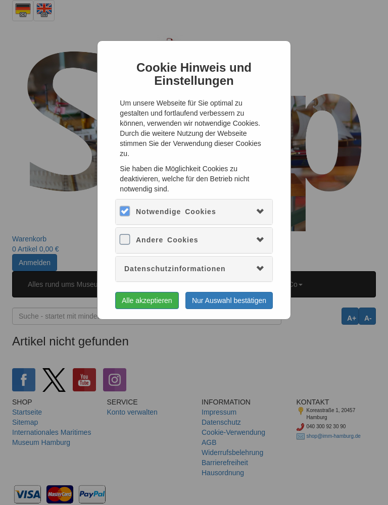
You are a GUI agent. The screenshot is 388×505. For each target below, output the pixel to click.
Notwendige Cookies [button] (176, 212)
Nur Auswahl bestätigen (229, 300)
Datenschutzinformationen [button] (175, 269)
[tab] (194, 211)
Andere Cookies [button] (167, 240)
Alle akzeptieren (147, 300)
